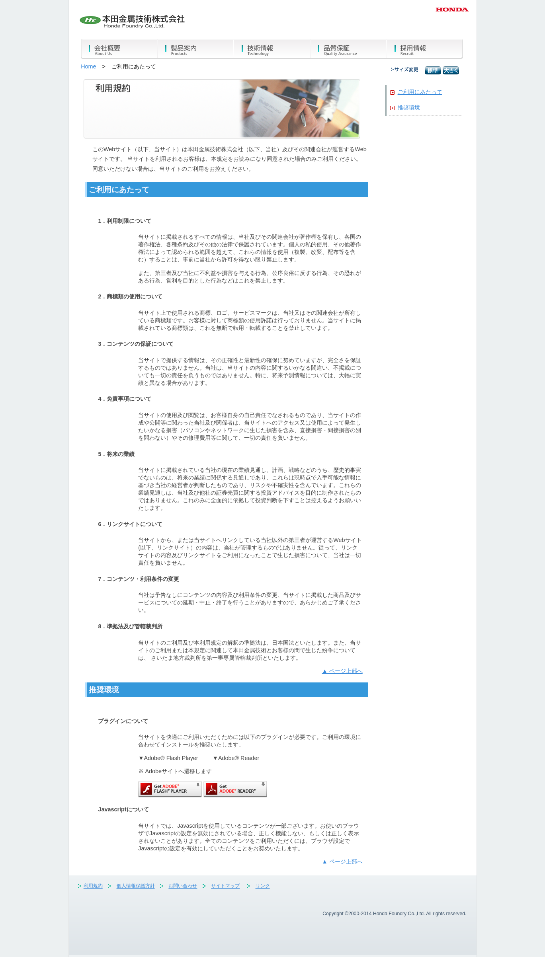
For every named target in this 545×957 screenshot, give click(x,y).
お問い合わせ (182, 886)
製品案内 (195, 49)
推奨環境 (409, 107)
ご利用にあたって (420, 92)
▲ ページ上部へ (342, 671)
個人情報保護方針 (136, 886)
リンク (263, 886)
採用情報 (425, 49)
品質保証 (348, 49)
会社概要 (119, 49)
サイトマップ (225, 886)
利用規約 (93, 886)
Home (88, 66)
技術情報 (272, 49)
